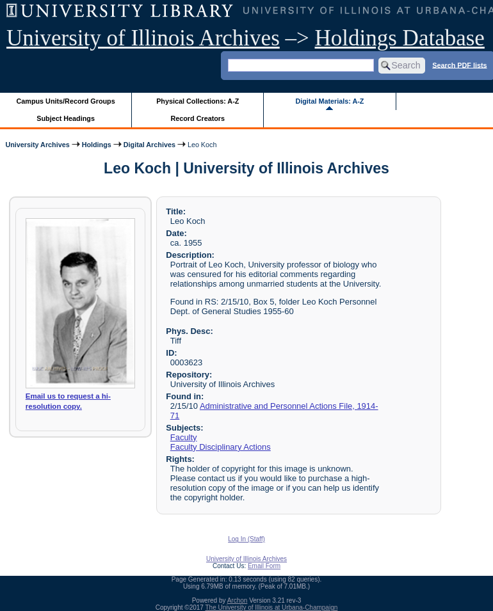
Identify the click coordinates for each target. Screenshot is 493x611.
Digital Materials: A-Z (329, 101)
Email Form (264, 565)
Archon (237, 600)
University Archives (37, 144)
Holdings (96, 144)
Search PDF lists (459, 64)
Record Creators (197, 118)
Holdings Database (400, 38)
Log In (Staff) (246, 539)
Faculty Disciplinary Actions (220, 447)
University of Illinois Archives (143, 38)
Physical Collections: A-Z (197, 101)
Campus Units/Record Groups (66, 101)
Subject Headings (65, 118)
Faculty (183, 437)
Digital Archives (149, 144)
